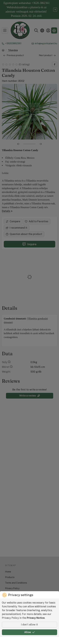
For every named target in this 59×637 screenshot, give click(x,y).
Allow (29, 632)
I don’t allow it (29, 624)
